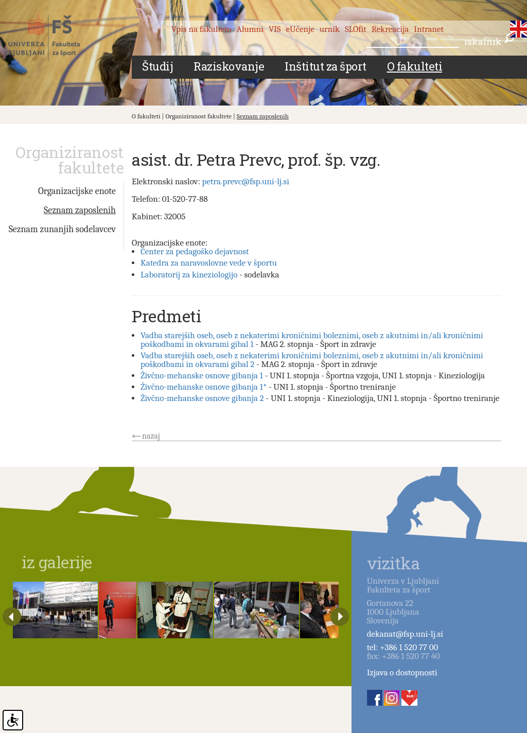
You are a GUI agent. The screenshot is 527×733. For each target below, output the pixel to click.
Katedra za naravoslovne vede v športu (208, 263)
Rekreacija (390, 29)
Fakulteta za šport (53, 37)
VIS (275, 29)
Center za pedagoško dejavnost (194, 251)
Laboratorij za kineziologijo (189, 275)
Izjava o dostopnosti (402, 672)
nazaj (151, 436)
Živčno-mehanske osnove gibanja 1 (201, 375)
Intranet (429, 29)
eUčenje (300, 29)
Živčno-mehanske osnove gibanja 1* (203, 387)
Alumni (250, 29)
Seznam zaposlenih (263, 116)
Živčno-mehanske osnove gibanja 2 (202, 398)
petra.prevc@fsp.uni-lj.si (245, 181)
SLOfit (355, 29)
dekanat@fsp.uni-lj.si (405, 634)
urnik (330, 29)
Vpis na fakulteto (201, 29)
